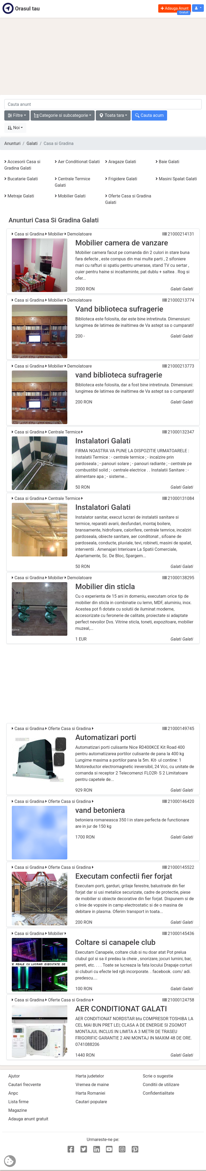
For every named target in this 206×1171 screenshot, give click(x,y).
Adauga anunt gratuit (28, 1118)
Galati (32, 143)
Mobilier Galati (70, 196)
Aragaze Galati (120, 161)
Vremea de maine (92, 1084)
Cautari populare (91, 1101)
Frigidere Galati (121, 178)
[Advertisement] (103, 56)
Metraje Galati (19, 196)
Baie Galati (167, 161)
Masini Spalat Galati (176, 178)
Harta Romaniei (90, 1093)
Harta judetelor (90, 1076)
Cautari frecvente (24, 1084)
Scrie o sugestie (158, 1076)
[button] (198, 8)
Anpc (13, 1093)
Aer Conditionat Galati (77, 161)
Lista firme (18, 1101)
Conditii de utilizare (161, 1084)
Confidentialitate (158, 1093)
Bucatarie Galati (21, 178)
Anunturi (12, 143)
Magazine (17, 1110)
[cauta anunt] (103, 104)
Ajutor (14, 1076)
